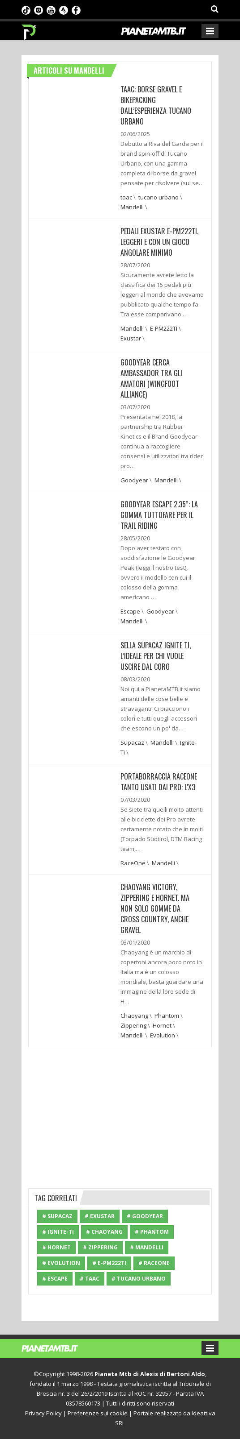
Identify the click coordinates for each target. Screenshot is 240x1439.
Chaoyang (134, 1016)
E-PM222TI (163, 328)
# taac (89, 1278)
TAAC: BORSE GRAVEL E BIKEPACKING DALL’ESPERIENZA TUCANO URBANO (155, 105)
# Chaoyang (104, 1232)
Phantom (166, 1016)
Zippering (133, 1025)
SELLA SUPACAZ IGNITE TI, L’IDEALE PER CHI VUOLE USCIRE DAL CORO (155, 656)
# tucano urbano (138, 1278)
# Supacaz (57, 1216)
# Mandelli (146, 1247)
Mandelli (132, 207)
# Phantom (152, 1232)
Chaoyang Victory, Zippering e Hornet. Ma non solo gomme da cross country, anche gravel (154, 908)
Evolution (162, 1035)
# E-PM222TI (109, 1263)
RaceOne (133, 863)
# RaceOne (154, 1263)
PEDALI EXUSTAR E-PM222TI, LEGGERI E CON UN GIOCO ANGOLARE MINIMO (159, 242)
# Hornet (56, 1247)
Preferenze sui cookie (98, 1413)
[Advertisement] (120, 1116)
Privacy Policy (43, 1413)
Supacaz (132, 742)
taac (126, 197)
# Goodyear (145, 1216)
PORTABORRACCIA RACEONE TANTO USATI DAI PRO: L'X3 (158, 781)
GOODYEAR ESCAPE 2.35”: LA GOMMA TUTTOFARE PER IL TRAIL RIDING (159, 515)
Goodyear (134, 480)
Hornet (162, 1025)
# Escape (55, 1278)
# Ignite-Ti (58, 1232)
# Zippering (100, 1247)
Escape (130, 611)
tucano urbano (158, 197)
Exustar (130, 338)
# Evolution (61, 1263)
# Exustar (100, 1216)
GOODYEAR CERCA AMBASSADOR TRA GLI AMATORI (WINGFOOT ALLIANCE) (151, 378)
